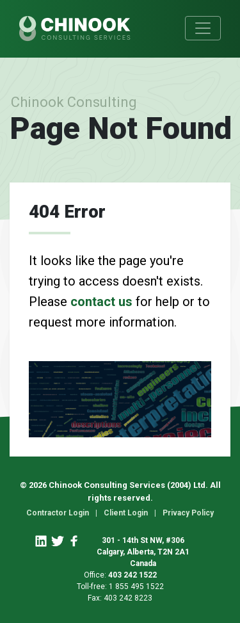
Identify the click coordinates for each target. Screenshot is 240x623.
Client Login (126, 512)
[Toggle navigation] (203, 28)
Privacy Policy (188, 512)
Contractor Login (57, 512)
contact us (101, 301)
